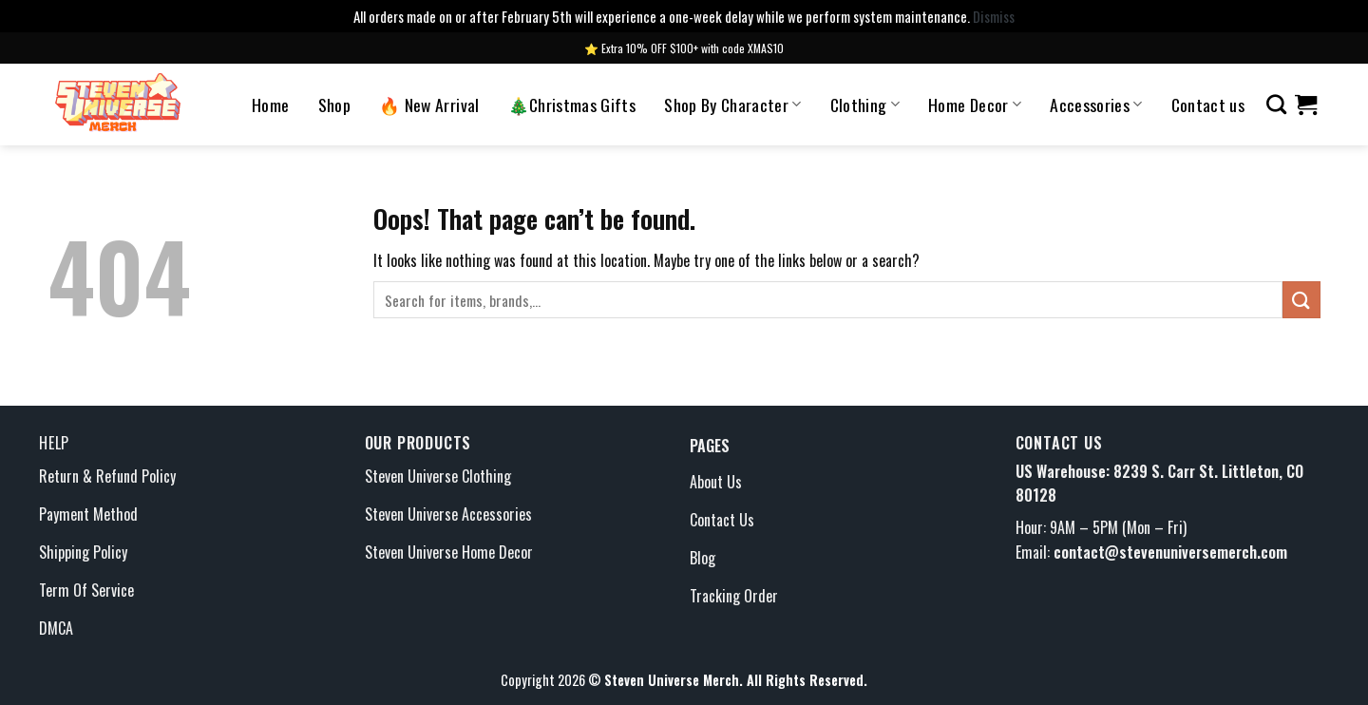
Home (270, 104)
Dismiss (994, 16)
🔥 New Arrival (429, 104)
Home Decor (974, 104)
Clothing (865, 104)
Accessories (1096, 104)
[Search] (1276, 104)
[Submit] (1301, 299)
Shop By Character (733, 104)
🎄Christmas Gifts (572, 104)
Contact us (1208, 104)
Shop (334, 104)
